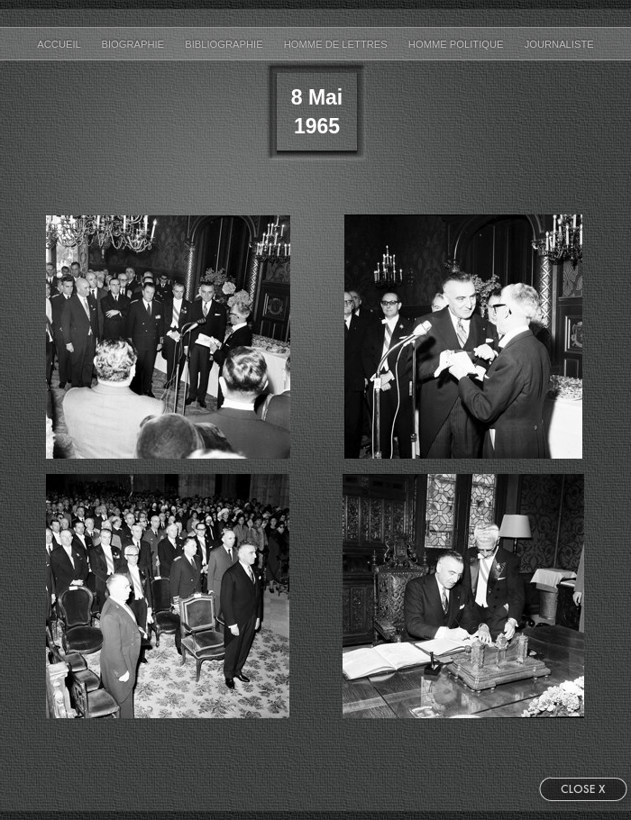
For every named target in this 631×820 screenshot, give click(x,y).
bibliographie (225, 44)
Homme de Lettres (337, 44)
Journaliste (559, 44)
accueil (60, 44)
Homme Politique (457, 44)
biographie (134, 44)
